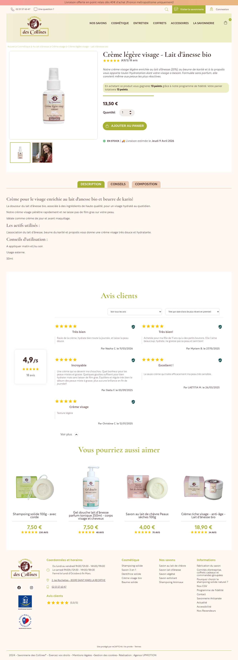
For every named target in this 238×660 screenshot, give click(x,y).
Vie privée (128, 647)
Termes (138, 647)
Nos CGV (202, 586)
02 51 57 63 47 (20, 9)
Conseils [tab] (118, 184)
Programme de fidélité (210, 590)
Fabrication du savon (209, 566)
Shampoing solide (132, 566)
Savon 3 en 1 (129, 570)
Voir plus (66, 434)
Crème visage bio (132, 578)
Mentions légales (82, 655)
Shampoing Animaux (171, 582)
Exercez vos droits (60, 655)
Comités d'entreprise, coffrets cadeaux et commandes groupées (210, 573)
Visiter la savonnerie (189, 9)
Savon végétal (167, 574)
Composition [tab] (146, 184)
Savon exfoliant (168, 578)
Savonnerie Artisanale (209, 598)
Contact (201, 594)
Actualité (202, 602)
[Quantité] (127, 112)
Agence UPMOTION (144, 655)
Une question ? (44, 9)
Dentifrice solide (131, 574)
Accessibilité (204, 607)
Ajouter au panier (125, 126)
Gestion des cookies (105, 655)
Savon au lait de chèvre (172, 566)
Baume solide (130, 582)
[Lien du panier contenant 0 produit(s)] (225, 22)
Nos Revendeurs (206, 611)
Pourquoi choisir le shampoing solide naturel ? (212, 581)
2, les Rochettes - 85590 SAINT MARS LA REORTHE (78, 580)
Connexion (219, 9)
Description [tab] (91, 184)
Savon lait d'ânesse (170, 570)
